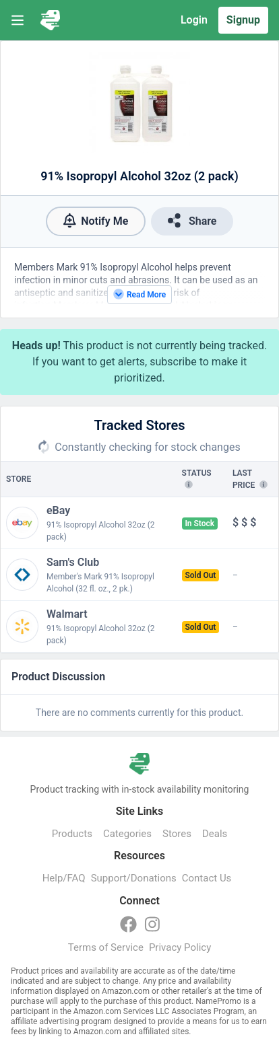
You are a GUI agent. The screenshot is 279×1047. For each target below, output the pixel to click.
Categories (127, 834)
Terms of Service (106, 947)
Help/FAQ (64, 878)
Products (72, 834)
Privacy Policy (180, 947)
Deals (214, 834)
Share (192, 220)
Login (194, 19)
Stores (176, 834)
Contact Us (207, 878)
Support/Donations (134, 878)
